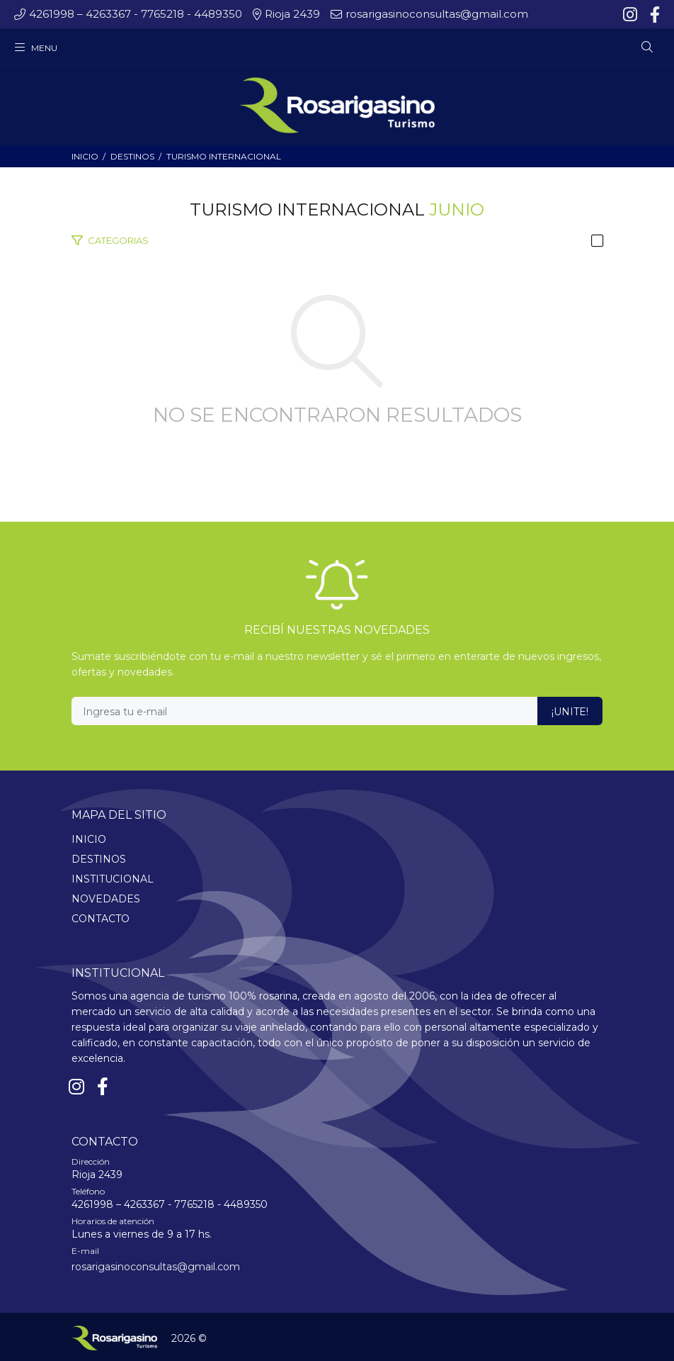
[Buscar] (647, 47)
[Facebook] (653, 15)
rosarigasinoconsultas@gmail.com (156, 1266)
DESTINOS (132, 156)
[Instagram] (631, 15)
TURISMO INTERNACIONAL (223, 156)
